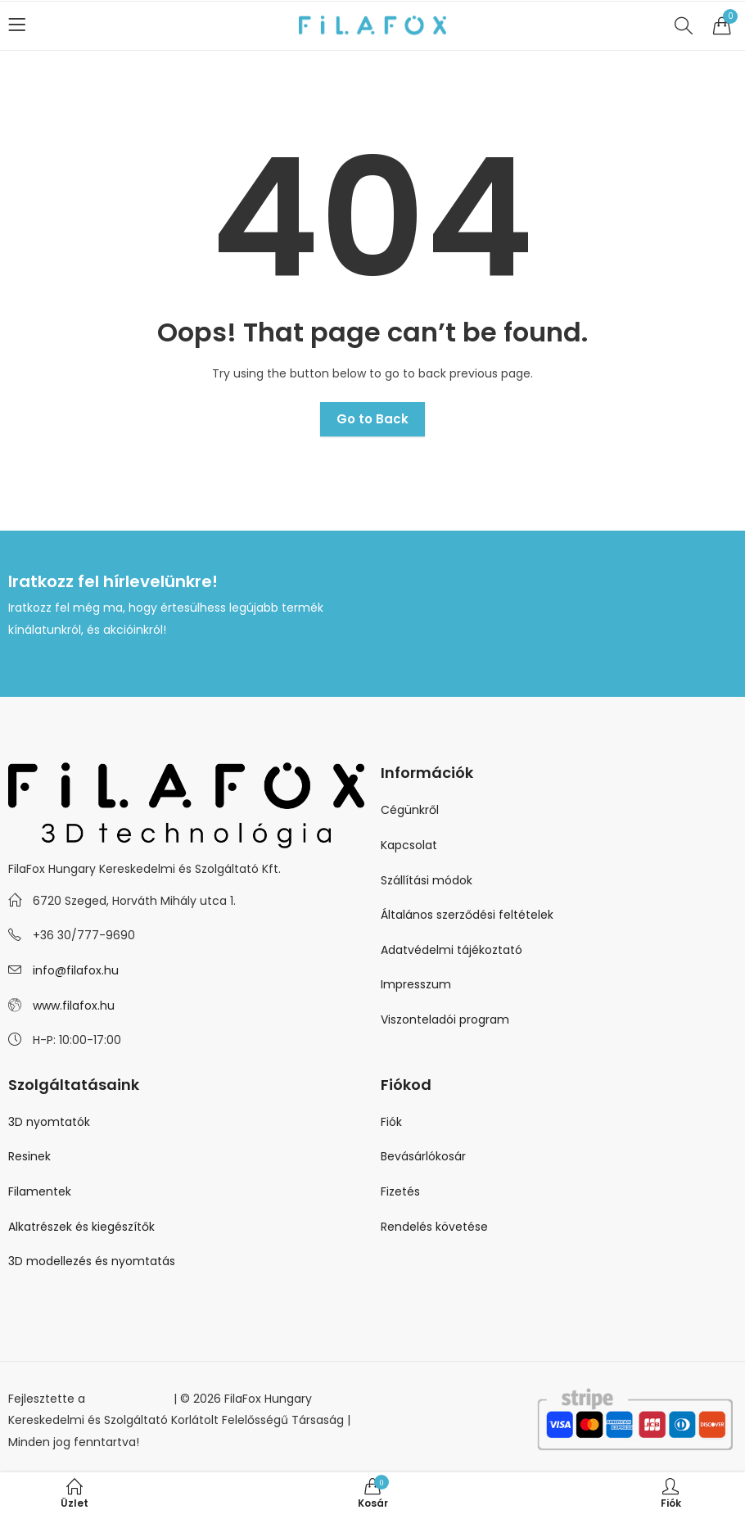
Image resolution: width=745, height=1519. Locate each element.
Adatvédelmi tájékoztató (451, 950)
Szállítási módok (426, 880)
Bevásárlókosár (423, 1156)
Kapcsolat (409, 845)
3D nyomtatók (49, 1122)
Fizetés (400, 1191)
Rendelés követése (434, 1226)
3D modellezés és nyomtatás (91, 1261)
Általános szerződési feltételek (467, 914)
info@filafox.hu (76, 970)
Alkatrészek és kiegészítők (81, 1226)
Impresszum (416, 984)
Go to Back (372, 418)
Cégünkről (410, 810)
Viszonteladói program (445, 1019)
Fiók (391, 1122)
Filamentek (39, 1191)
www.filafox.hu (74, 1005)
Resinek (29, 1156)
